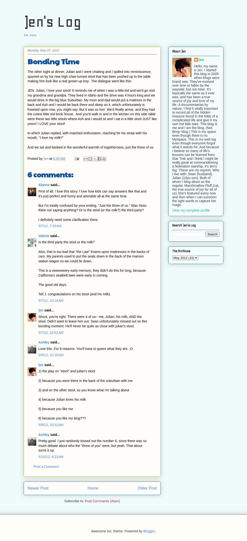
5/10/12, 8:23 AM (50, 457)
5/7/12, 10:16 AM (50, 301)
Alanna (44, 185)
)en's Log (52, 21)
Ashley (43, 342)
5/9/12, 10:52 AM (50, 425)
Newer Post (37, 488)
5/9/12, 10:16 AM (50, 355)
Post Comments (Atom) (102, 501)
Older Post (147, 488)
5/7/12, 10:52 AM (50, 333)
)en (40, 310)
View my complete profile (191, 210)
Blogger (149, 531)
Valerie (43, 236)
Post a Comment (46, 467)
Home (93, 488)
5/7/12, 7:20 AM (50, 226)
